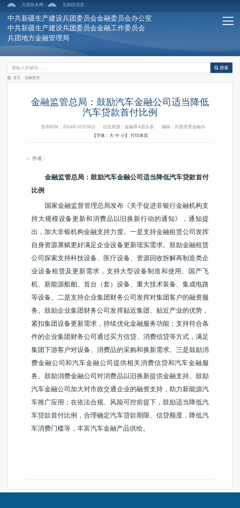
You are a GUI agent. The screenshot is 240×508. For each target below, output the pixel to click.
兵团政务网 (32, 4)
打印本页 (139, 135)
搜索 (221, 67)
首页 (17, 78)
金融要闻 (32, 78)
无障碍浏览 (73, 4)
